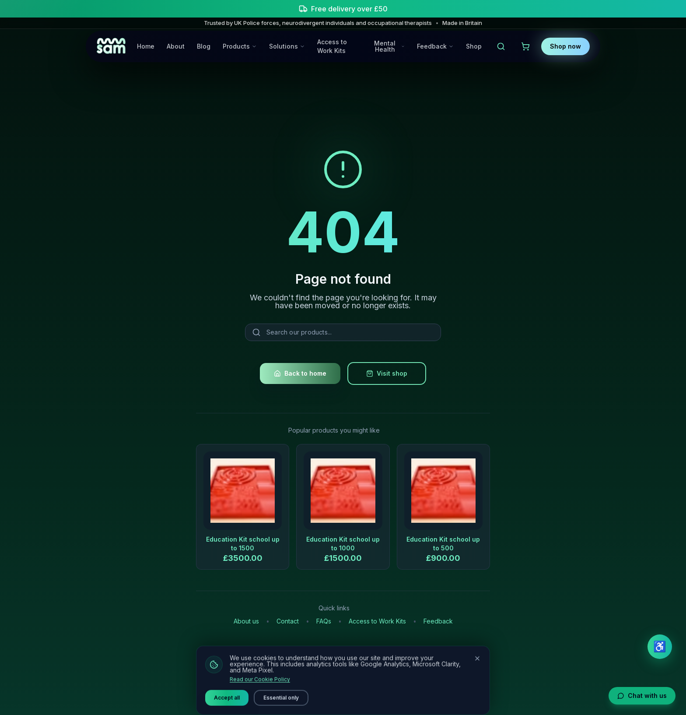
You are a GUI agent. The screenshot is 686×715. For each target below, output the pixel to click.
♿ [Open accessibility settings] (659, 646)
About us (246, 621)
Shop (474, 46)
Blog (203, 46)
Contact (287, 621)
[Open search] (501, 46)
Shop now (565, 46)
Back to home (300, 373)
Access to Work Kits (332, 46)
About (176, 46)
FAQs (323, 621)
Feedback (438, 621)
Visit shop (386, 373)
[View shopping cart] (525, 46)
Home (145, 46)
